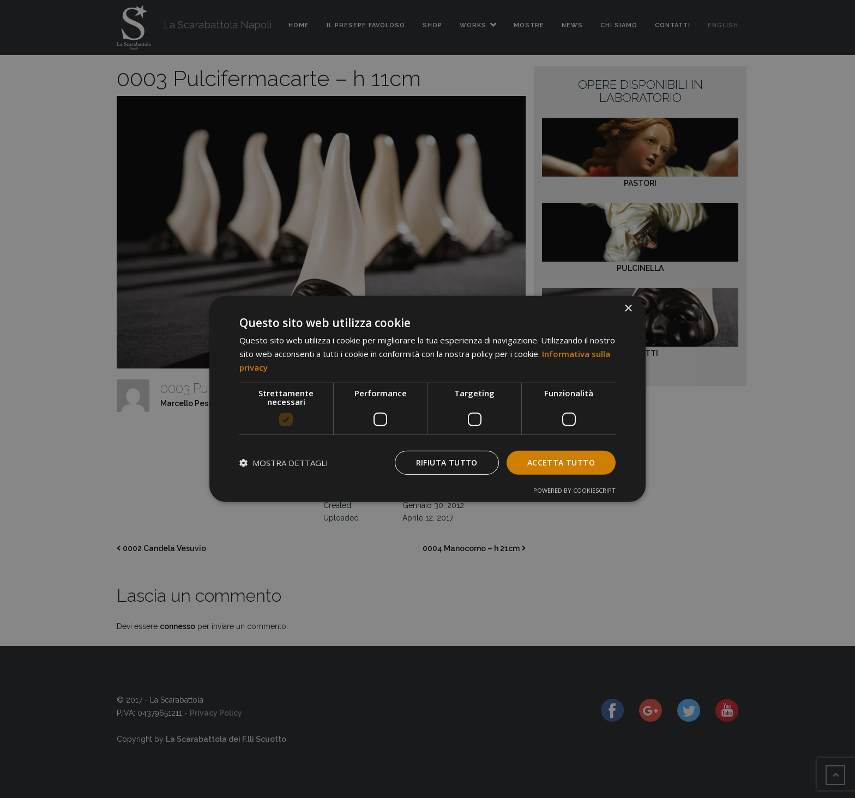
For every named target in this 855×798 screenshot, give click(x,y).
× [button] (628, 309)
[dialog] (427, 399)
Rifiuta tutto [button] (447, 462)
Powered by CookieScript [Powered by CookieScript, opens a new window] (574, 490)
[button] (283, 463)
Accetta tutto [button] (561, 462)
